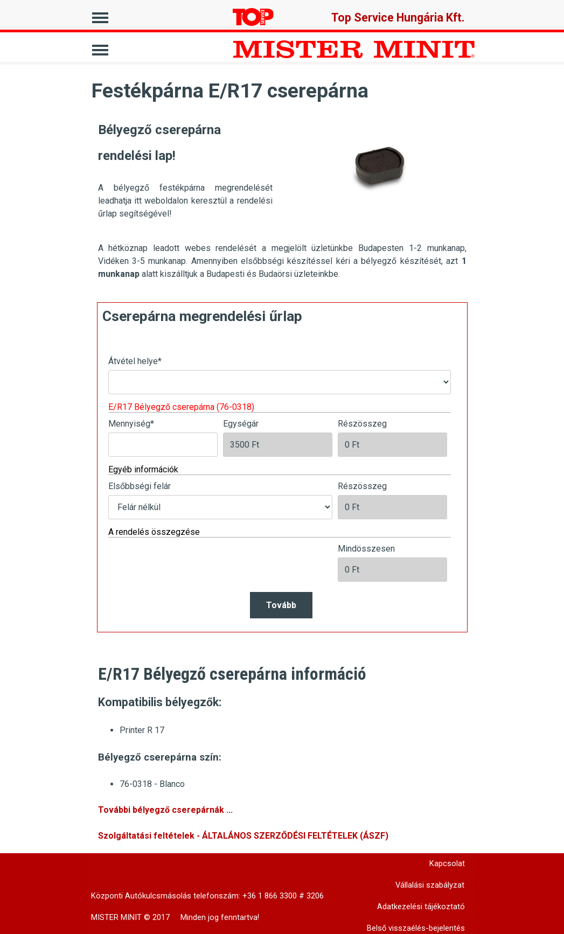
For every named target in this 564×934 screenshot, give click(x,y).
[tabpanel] (185, 168)
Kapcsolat (447, 863)
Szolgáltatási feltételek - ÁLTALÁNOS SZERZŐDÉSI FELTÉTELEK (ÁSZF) (243, 836)
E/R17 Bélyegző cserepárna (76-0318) (181, 407)
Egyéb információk (143, 469)
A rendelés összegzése (154, 532)
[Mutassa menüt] (100, 15)
